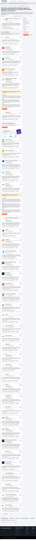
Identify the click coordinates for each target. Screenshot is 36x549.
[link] (20, 1)
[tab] (4, 518)
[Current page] (9, 513)
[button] (31, 1)
